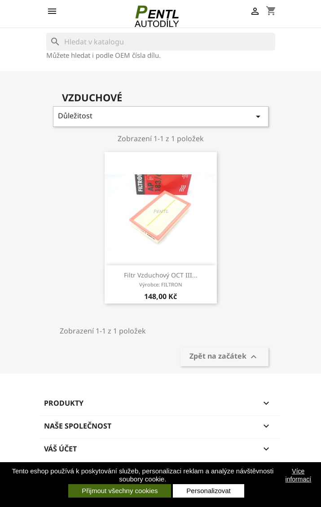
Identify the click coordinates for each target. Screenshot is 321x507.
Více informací (299, 475)
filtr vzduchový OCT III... (161, 279)
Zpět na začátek (224, 357)
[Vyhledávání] (160, 42)
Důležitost (161, 116)
